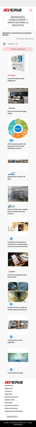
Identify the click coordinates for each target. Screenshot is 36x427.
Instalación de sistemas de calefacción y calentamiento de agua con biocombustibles (17, 244)
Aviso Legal (8, 403)
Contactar (8, 391)
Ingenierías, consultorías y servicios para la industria (18, 21)
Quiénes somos (10, 400)
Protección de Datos (12, 405)
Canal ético (8, 394)
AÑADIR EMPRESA (12, 417)
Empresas (12, 44)
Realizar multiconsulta (18, 49)
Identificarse (9, 386)
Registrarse (8, 388)
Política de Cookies (11, 408)
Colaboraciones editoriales (14, 411)
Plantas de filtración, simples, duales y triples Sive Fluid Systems (17, 212)
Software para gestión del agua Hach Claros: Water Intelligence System (16, 146)
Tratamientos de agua (15, 373)
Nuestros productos (11, 397)
